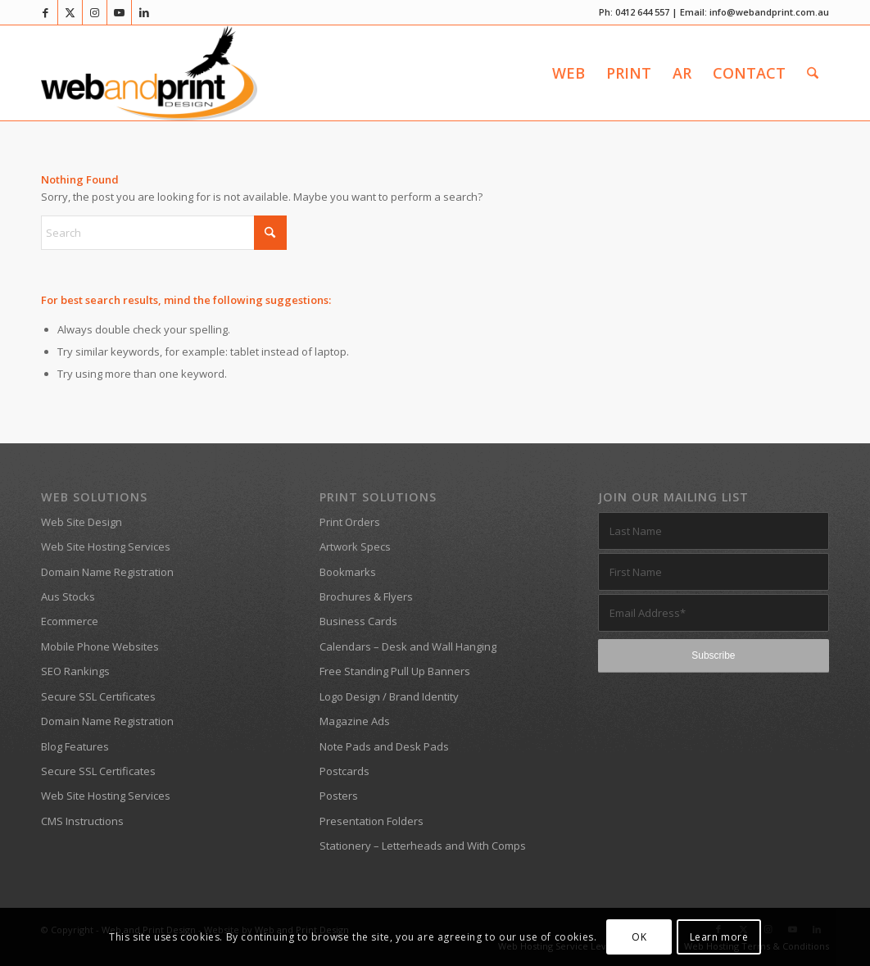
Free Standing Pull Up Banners (394, 671)
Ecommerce (69, 621)
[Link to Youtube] (119, 12)
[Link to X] (70, 12)
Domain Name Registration (107, 572)
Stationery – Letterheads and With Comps (422, 845)
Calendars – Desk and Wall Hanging (407, 646)
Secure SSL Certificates (98, 696)
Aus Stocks (68, 596)
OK (639, 937)
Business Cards (358, 621)
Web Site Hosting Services (105, 546)
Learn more (719, 937)
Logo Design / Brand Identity (389, 696)
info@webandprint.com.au (769, 12)
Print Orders (349, 522)
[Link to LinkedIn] (144, 12)
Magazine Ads (354, 721)
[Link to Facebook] (45, 12)
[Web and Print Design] (149, 72)
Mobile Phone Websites (100, 646)
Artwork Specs (355, 546)
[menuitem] (568, 72)
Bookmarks (347, 572)
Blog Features (75, 746)
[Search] (812, 72)
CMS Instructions (82, 821)
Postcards (344, 771)
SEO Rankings (75, 671)
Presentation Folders (371, 821)
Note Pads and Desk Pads (384, 746)
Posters (338, 795)
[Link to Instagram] (94, 12)
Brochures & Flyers (366, 596)
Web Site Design (81, 522)
